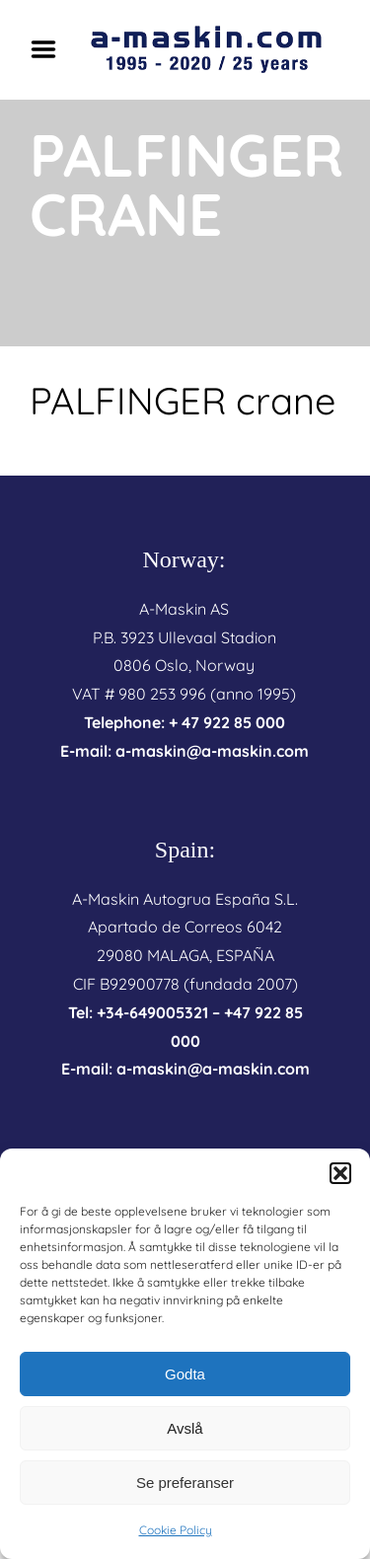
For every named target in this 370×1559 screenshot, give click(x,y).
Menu (50, 49)
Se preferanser (185, 1482)
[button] (340, 1173)
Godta (185, 1374)
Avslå (184, 1428)
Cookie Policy (175, 1529)
